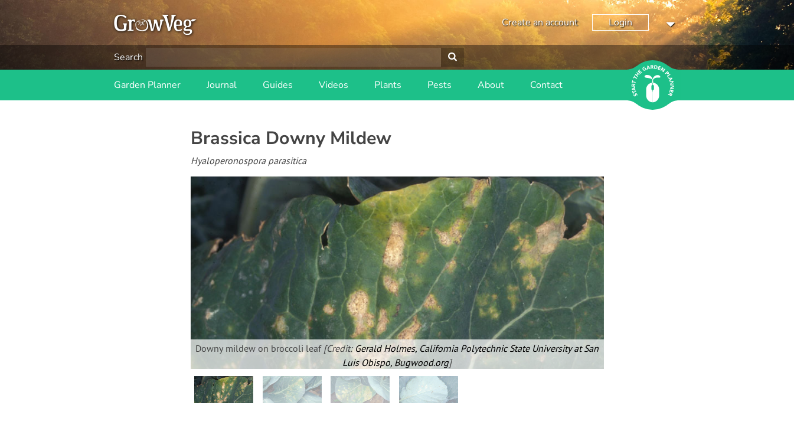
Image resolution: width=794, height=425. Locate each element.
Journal (222, 85)
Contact (546, 85)
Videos (333, 85)
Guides (278, 85)
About (491, 85)
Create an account (540, 22)
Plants (387, 85)
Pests (439, 85)
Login (620, 22)
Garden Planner (147, 85)
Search (128, 57)
